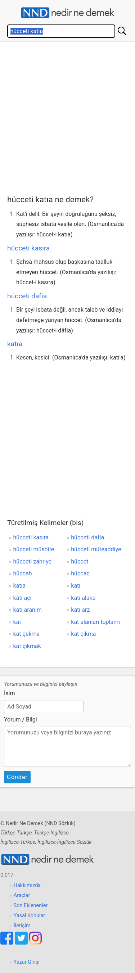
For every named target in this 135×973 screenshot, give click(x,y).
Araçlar (22, 895)
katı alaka (83, 597)
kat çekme (26, 633)
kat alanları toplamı (95, 622)
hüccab (22, 573)
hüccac (80, 573)
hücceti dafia (27, 296)
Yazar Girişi (27, 962)
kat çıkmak (27, 646)
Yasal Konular (29, 916)
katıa (14, 344)
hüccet (79, 561)
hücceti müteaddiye (96, 549)
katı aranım (27, 609)
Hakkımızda (27, 885)
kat (17, 622)
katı (75, 585)
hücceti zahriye (32, 561)
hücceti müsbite (33, 549)
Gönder (17, 777)
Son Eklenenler (31, 905)
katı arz (80, 609)
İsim (9, 693)
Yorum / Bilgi (20, 719)
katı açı (22, 597)
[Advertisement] (67, 116)
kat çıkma (83, 633)
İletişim (22, 926)
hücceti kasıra (28, 248)
